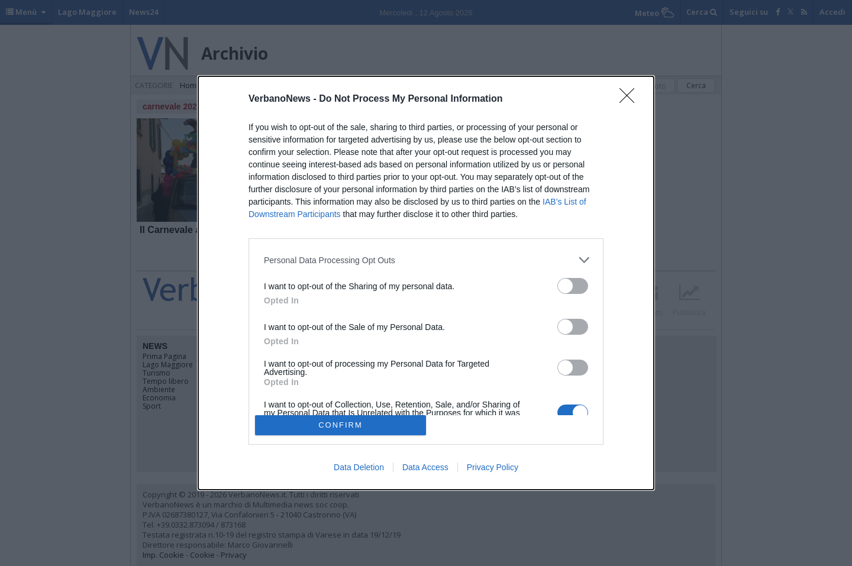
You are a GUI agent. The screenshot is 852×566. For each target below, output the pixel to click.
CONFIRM (340, 425)
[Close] (630, 99)
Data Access (425, 467)
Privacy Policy (492, 467)
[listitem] (426, 260)
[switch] (572, 286)
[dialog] (426, 282)
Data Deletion (359, 467)
